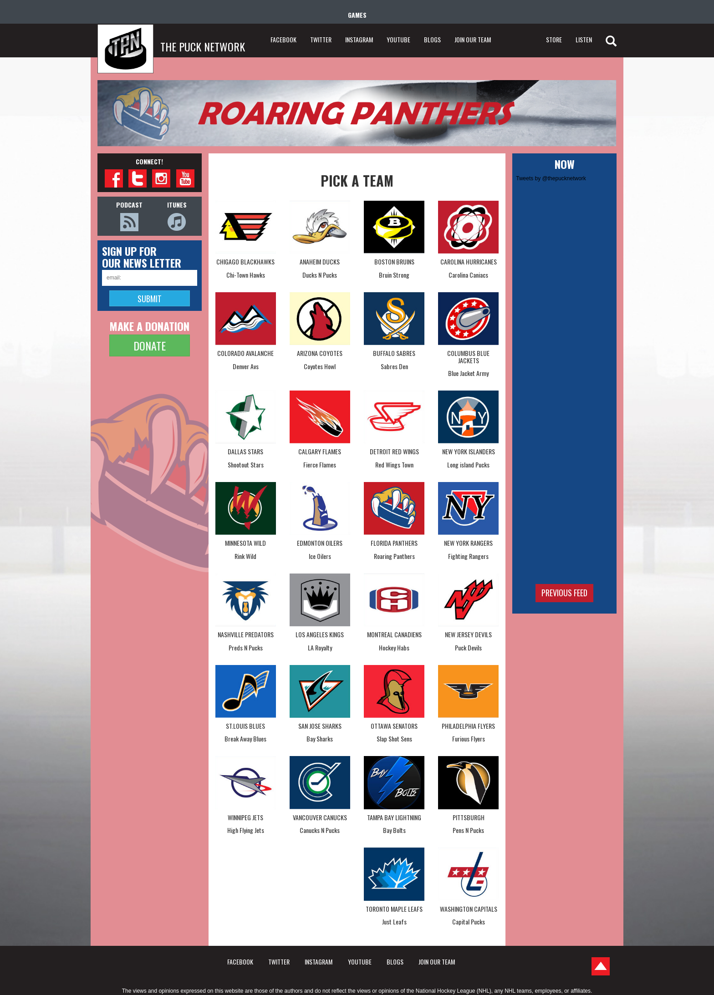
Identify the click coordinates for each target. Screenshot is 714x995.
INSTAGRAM (359, 39)
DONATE (149, 345)
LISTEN (584, 39)
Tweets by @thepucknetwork (551, 178)
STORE (554, 39)
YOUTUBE (398, 39)
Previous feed (564, 593)
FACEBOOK (283, 39)
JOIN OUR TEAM (472, 39)
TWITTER (321, 39)
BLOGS (432, 39)
